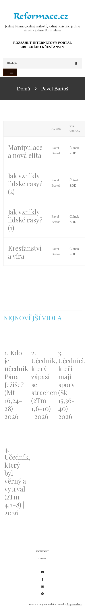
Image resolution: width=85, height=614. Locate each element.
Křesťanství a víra (25, 252)
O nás (42, 558)
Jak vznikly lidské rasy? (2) (25, 183)
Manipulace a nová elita (25, 151)
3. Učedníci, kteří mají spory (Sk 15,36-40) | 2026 (69, 384)
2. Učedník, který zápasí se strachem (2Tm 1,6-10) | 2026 (42, 384)
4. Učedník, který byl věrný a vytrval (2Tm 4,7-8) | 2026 (15, 481)
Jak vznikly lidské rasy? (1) (25, 220)
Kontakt (42, 551)
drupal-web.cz (74, 604)
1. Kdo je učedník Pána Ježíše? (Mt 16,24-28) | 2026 (15, 384)
